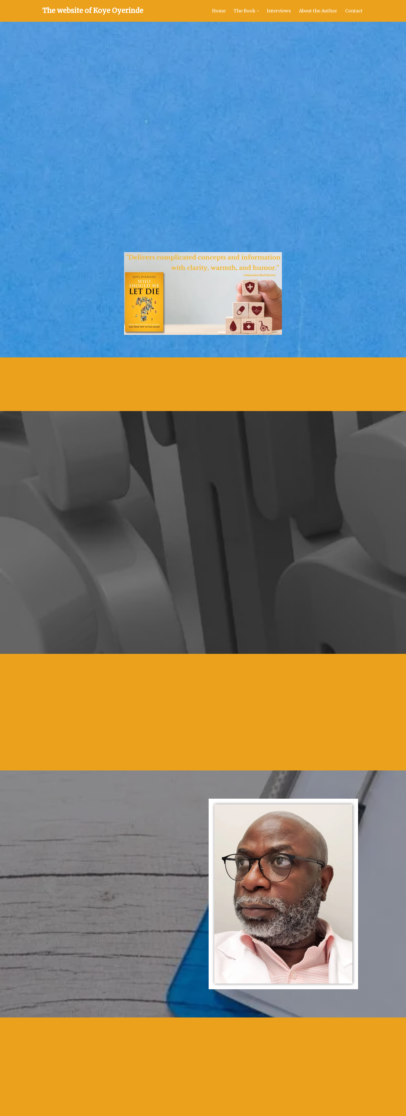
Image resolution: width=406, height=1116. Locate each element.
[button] (258, 11)
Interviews (279, 11)
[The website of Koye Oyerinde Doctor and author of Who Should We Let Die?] (92, 11)
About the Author (318, 11)
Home (219, 11)
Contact (354, 11)
